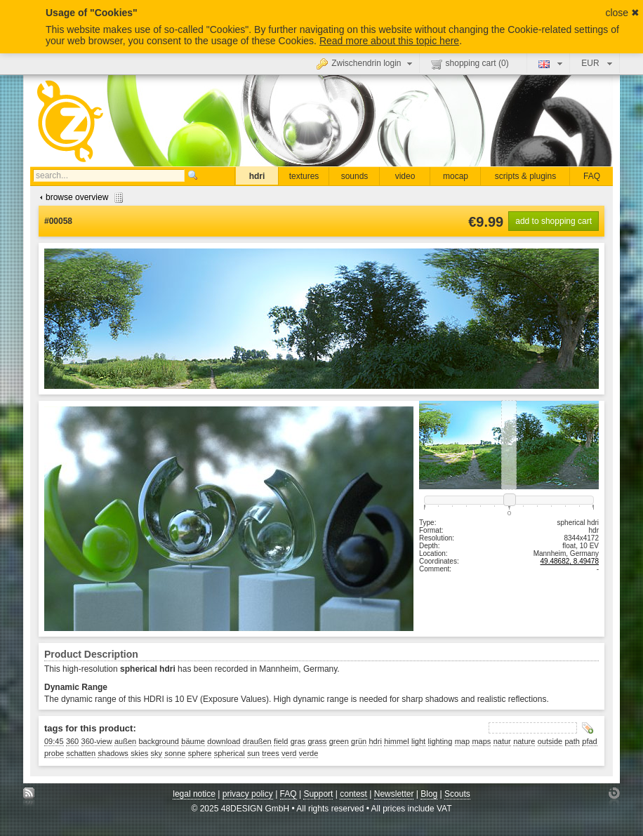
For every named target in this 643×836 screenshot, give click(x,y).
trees (270, 753)
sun (253, 753)
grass (316, 741)
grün (358, 741)
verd (288, 753)
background (159, 741)
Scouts (457, 794)
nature (524, 741)
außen (125, 741)
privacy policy (248, 794)
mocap (455, 176)
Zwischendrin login (366, 63)
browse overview (80, 197)
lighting (440, 741)
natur (502, 741)
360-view (96, 741)
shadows (113, 753)
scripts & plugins (525, 176)
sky (157, 753)
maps (481, 741)
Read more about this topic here (389, 40)
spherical (229, 753)
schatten (80, 753)
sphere (200, 753)
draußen (257, 741)
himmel (396, 741)
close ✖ (622, 12)
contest (353, 794)
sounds (355, 176)
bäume (193, 741)
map (462, 741)
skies (139, 753)
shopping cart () (470, 63)
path (572, 741)
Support (318, 794)
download (223, 741)
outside (550, 741)
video (405, 176)
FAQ (591, 176)
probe (54, 753)
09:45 (54, 741)
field (281, 741)
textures (304, 176)
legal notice (194, 794)
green (339, 741)
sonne (174, 753)
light (418, 741)
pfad (589, 741)
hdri (257, 176)
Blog (428, 794)
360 (72, 741)
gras (298, 741)
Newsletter (394, 794)
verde (309, 753)
